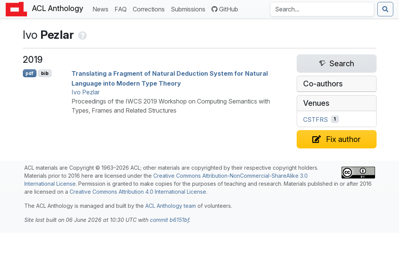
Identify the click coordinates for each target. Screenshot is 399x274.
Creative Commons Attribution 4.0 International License (138, 191)
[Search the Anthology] (322, 9)
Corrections (150, 8)
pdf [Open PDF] (29, 73)
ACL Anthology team (170, 205)
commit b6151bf (169, 220)
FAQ (122, 8)
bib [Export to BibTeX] (45, 73)
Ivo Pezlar (86, 92)
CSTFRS (315, 119)
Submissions (189, 8)
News (101, 8)
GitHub (224, 9)
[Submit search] (385, 9)
